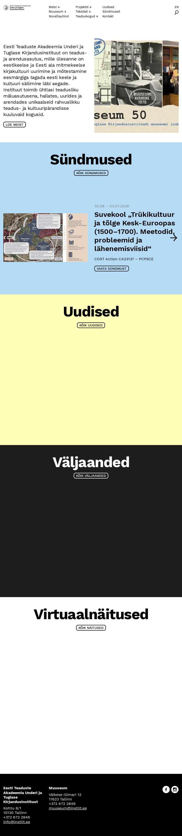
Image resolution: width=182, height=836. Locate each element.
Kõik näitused (91, 628)
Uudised (108, 7)
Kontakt (108, 16)
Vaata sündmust (112, 268)
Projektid (82, 7)
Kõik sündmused (91, 173)
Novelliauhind (59, 16)
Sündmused (111, 11)
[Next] (174, 237)
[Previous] (8, 237)
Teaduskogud (85, 16)
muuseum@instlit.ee (68, 808)
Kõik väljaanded (91, 476)
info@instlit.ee (16, 822)
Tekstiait (82, 11)
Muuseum (56, 11)
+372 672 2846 (16, 817)
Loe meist (14, 124)
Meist (53, 7)
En (177, 7)
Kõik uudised (91, 325)
